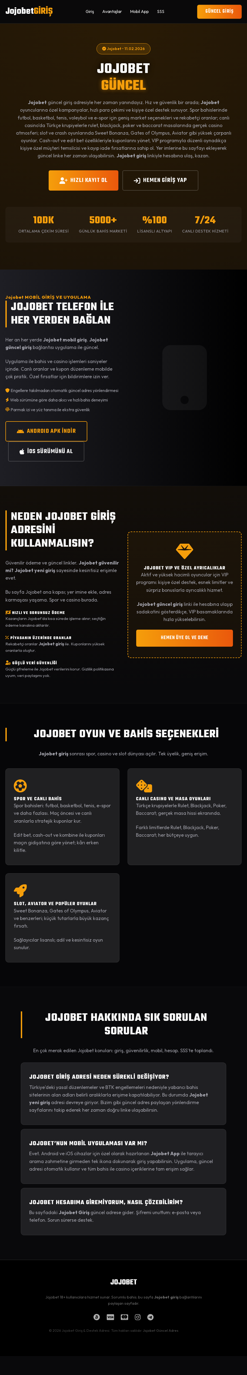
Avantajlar (112, 11)
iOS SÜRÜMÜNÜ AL (46, 451)
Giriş (90, 11)
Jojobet (29, 11)
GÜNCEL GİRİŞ (219, 11)
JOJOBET (123, 1282)
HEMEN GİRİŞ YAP (160, 180)
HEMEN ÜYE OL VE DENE (184, 638)
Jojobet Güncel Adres (160, 1330)
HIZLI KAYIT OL (83, 180)
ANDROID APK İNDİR (46, 431)
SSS (160, 11)
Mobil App (139, 11)
